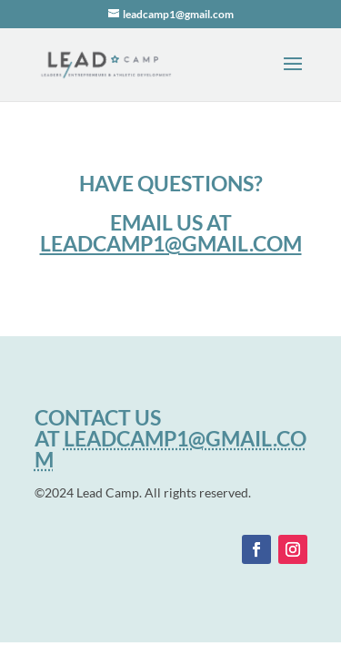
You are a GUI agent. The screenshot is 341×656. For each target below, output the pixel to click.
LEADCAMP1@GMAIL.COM (170, 448)
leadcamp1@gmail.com (171, 243)
